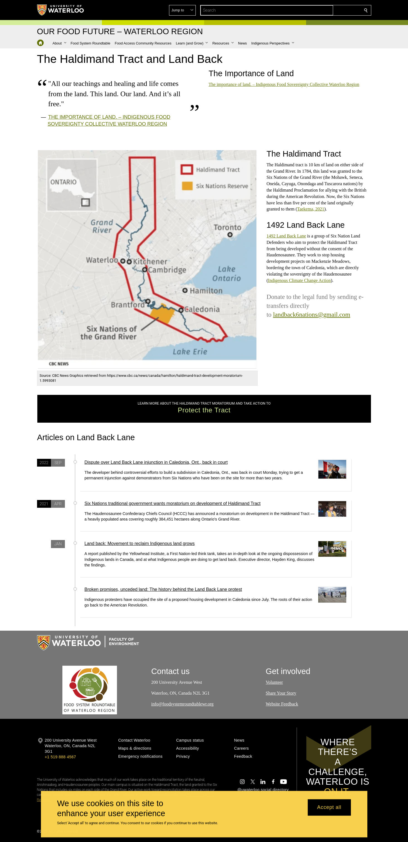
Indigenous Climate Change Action (299, 280)
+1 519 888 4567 (60, 757)
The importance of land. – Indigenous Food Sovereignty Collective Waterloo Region (284, 84)
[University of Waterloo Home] (60, 10)
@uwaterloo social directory (263, 789)
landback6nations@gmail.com (311, 314)
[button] (325, 10)
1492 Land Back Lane (286, 236)
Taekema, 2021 (310, 209)
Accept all (329, 807)
